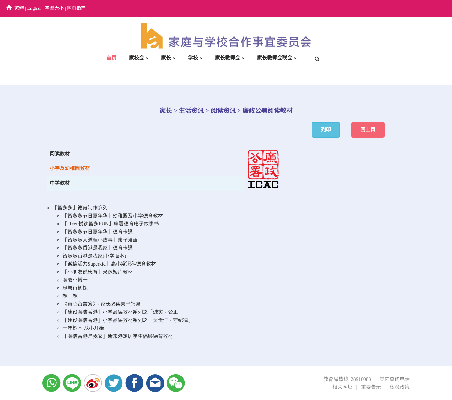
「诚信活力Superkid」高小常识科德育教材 (109, 263)
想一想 (70, 296)
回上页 (367, 129)
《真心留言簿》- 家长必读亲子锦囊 (101, 304)
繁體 (19, 8)
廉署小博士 (75, 280)
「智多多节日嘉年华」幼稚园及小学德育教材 (112, 215)
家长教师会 (227, 58)
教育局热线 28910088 (347, 379)
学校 (193, 58)
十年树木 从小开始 (83, 328)
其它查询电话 (394, 379)
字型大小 (54, 8)
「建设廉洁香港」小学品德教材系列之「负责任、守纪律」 (127, 320)
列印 (326, 129)
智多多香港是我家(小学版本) (94, 256)
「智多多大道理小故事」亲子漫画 (100, 240)
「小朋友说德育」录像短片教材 (97, 272)
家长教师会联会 (274, 58)
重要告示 (371, 387)
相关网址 (342, 387)
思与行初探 (75, 288)
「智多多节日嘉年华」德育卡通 (97, 231)
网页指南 (76, 8)
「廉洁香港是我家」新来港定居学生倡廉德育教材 (117, 336)
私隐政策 (400, 387)
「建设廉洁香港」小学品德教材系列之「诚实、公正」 (122, 312)
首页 (111, 58)
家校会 (136, 58)
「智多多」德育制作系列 (80, 207)
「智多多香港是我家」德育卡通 (97, 247)
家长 (166, 58)
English (34, 8)
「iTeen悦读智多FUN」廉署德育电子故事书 (110, 223)
